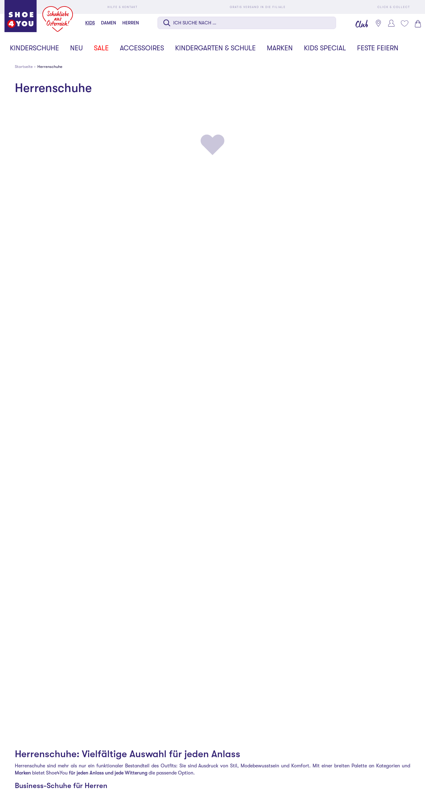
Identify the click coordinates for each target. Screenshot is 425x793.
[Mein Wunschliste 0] (404, 23)
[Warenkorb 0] (417, 24)
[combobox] (247, 23)
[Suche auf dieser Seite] (247, 23)
